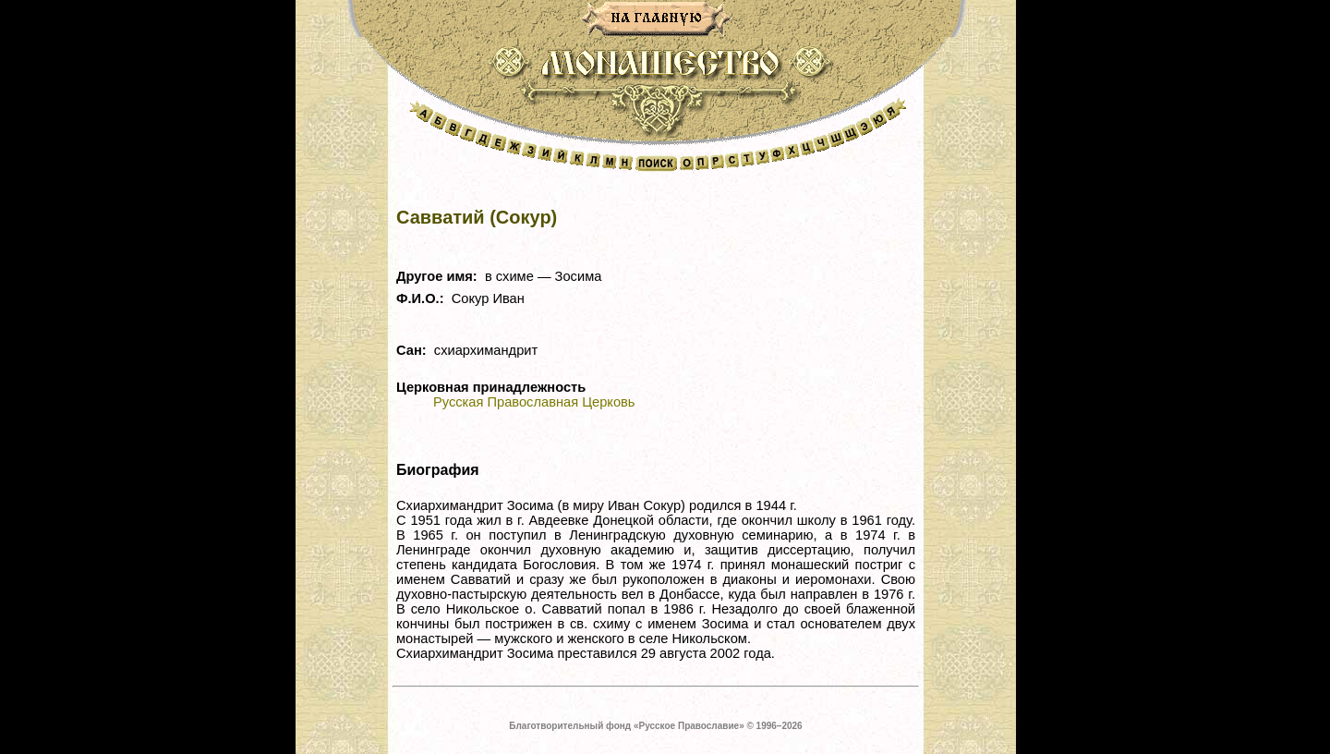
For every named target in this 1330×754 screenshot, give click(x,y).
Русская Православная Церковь (534, 402)
